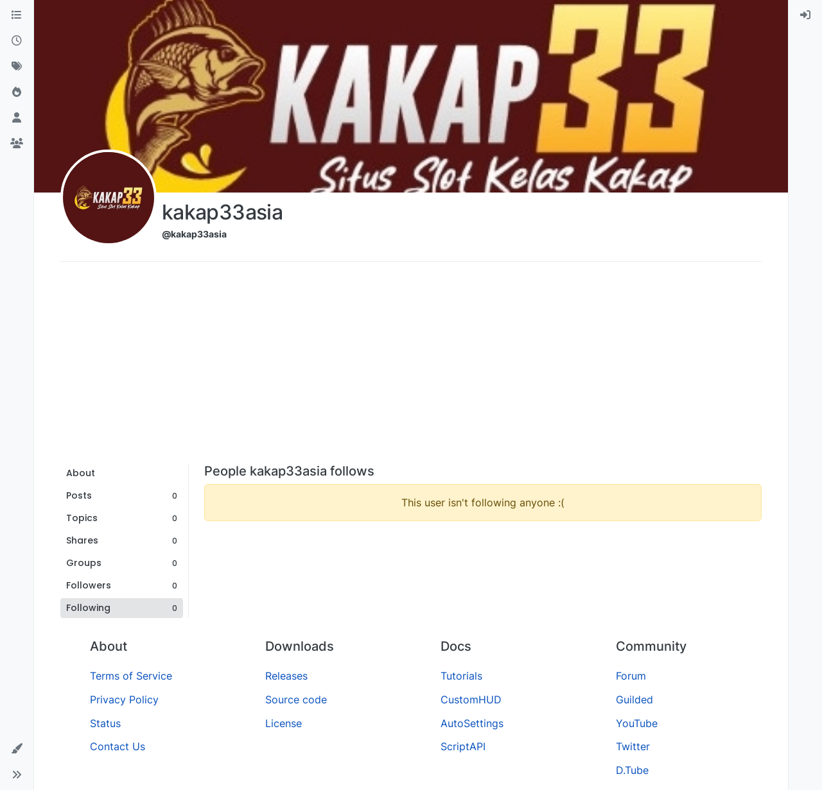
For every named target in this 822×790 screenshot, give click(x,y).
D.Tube (632, 770)
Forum (631, 675)
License (283, 723)
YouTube (637, 723)
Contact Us (117, 746)
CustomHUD (471, 699)
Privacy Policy (124, 699)
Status (105, 723)
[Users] (16, 118)
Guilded (634, 699)
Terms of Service (131, 675)
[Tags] (16, 66)
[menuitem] (805, 15)
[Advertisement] (411, 367)
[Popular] (16, 92)
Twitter (633, 746)
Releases (286, 675)
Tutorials (461, 675)
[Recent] (16, 41)
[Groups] (16, 143)
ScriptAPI (463, 746)
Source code (296, 699)
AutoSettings (472, 723)
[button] (16, 749)
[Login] (805, 15)
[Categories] (16, 15)
